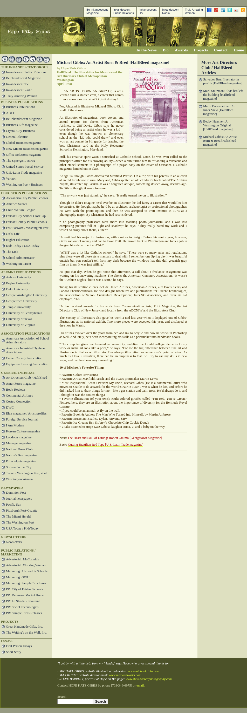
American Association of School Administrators (27, 340)
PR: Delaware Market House (25, 595)
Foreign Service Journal (22, 419)
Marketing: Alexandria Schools (26, 571)
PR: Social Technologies (22, 607)
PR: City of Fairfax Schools (24, 589)
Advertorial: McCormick (22, 559)
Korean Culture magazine (23, 431)
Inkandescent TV (17, 84)
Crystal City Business (20, 131)
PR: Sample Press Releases (24, 613)
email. (140, 685)
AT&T (10, 113)
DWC (10, 407)
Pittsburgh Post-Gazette (21, 510)
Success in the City (18, 467)
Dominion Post (16, 492)
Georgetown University (21, 301)
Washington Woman (19, 479)
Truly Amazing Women (194, 11)
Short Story (13, 652)
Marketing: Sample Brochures (26, 583)
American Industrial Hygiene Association (25, 350)
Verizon (11, 178)
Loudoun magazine (18, 437)
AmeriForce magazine (21, 383)
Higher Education (18, 240)
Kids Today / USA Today (22, 246)
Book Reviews (15, 389)
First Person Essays (19, 646)
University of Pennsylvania (24, 313)
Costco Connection (18, 401)
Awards (181, 50)
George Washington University (26, 295)
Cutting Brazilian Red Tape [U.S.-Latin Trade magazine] (105, 444)
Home (239, 50)
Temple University (18, 307)
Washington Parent (18, 264)
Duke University (17, 289)
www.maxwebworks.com (125, 675)
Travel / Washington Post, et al (26, 473)
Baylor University (18, 283)
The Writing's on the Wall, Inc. (26, 632)
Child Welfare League (20, 210)
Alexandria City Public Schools (27, 198)
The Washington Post (20, 522)
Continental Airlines (19, 395)
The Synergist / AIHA (20, 160)
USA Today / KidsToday (22, 528)
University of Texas (19, 319)
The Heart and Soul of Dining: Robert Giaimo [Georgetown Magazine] (114, 438)
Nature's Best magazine (21, 455)
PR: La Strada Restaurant (23, 601)
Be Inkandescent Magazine (97, 11)
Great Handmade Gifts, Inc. (24, 626)
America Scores (16, 204)
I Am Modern (15, 425)
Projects (201, 50)
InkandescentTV (148, 11)
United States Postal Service (25, 166)
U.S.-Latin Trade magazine (24, 172)
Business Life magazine (22, 125)
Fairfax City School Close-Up (26, 216)
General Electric (17, 137)
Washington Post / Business (24, 184)
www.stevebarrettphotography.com (149, 679)
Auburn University (18, 277)
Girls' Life (12, 234)
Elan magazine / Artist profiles (26, 413)
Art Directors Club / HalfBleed (26, 377)
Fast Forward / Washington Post (27, 228)
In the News (146, 50)
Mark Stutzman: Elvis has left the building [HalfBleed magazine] (223, 94)
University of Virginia (20, 325)
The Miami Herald (18, 516)
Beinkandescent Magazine (23, 78)
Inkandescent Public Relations (123, 11)
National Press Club (19, 449)
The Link (12, 252)
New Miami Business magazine (27, 149)
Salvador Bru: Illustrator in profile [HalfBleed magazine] (222, 81)
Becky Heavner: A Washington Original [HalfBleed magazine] (217, 125)
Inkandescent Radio (170, 11)
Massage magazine (18, 443)
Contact (221, 50)
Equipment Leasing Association (27, 364)
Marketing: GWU (18, 577)
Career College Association (24, 358)
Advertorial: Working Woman (25, 565)
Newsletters (14, 542)
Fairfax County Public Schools (26, 222)
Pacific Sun (13, 504)
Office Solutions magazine (23, 155)
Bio (166, 50)
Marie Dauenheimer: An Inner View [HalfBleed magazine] (219, 110)
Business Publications (20, 107)
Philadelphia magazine (21, 461)
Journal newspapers (19, 498)
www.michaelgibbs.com (144, 671)
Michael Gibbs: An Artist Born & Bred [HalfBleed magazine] (220, 140)
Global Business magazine (23, 143)
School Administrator (20, 258)
